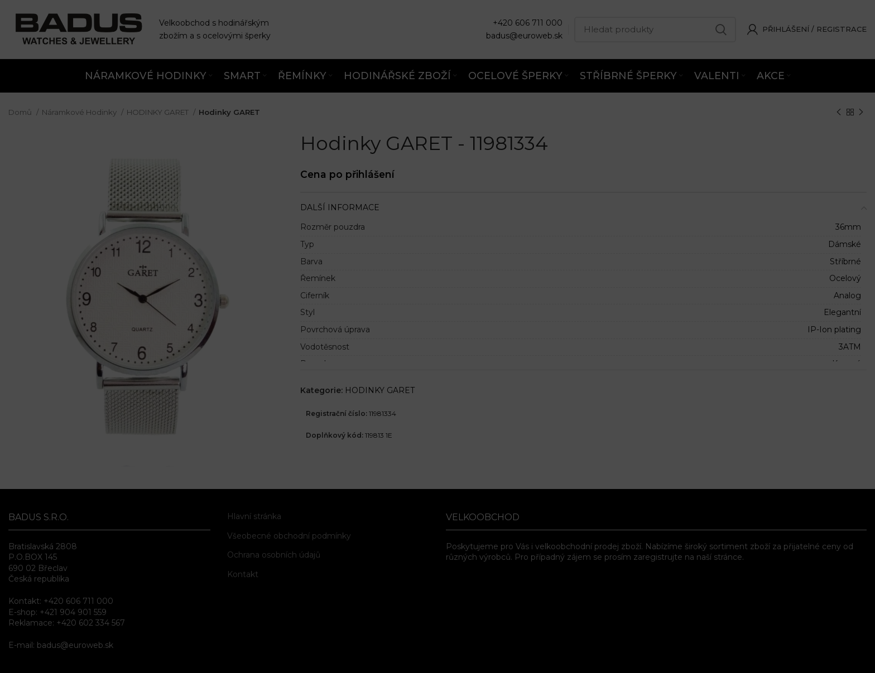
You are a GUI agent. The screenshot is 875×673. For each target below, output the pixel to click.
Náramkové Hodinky (80, 112)
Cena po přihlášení (347, 174)
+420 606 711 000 (527, 23)
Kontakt (242, 574)
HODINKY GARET (158, 112)
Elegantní (842, 312)
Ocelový (845, 278)
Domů (20, 112)
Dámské (844, 244)
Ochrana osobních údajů (273, 555)
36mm (848, 227)
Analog (847, 295)
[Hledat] (655, 29)
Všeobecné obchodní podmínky (289, 536)
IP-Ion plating (834, 330)
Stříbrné (845, 261)
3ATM (850, 347)
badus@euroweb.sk (524, 36)
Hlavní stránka (254, 516)
